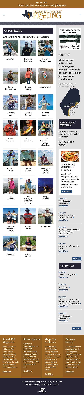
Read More (66, 192)
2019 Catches (29, 37)
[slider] (70, 39)
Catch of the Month (11, 37)
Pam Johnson (68, 170)
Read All (76, 328)
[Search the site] (80, 14)
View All (76, 259)
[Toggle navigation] (3, 14)
